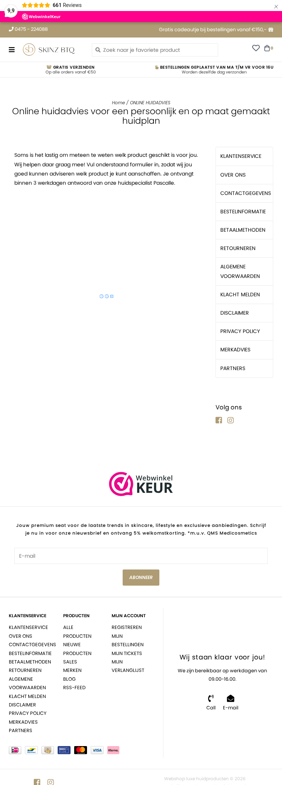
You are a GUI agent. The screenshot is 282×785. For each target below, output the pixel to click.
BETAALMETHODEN (242, 230)
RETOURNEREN (238, 248)
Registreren (127, 627)
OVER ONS (233, 174)
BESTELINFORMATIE (243, 211)
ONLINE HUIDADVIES (150, 103)
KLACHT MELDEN (240, 294)
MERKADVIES (235, 349)
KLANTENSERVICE (240, 156)
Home (118, 103)
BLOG (69, 679)
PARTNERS (232, 368)
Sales (70, 661)
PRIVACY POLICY (240, 331)
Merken (72, 670)
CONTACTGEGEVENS (245, 193)
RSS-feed (74, 687)
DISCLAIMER (234, 312)
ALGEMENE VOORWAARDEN (240, 271)
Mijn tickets (127, 653)
